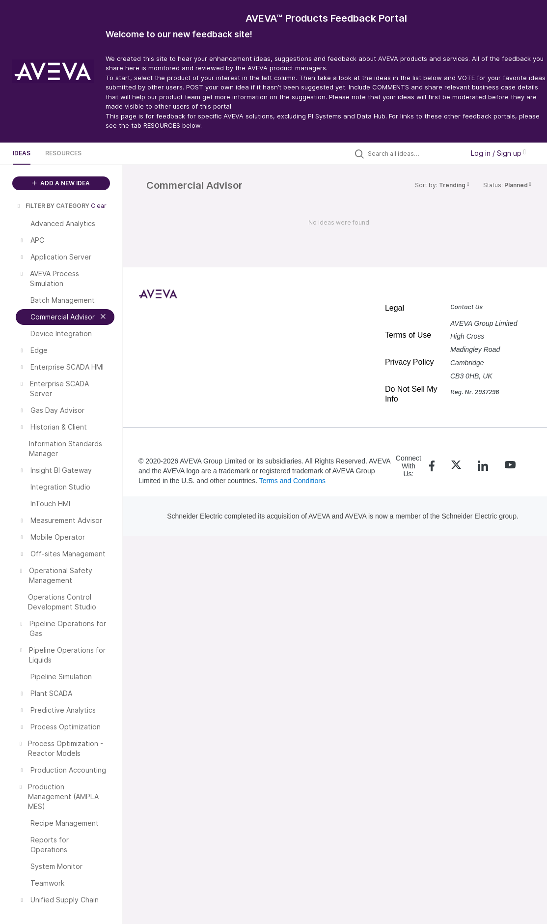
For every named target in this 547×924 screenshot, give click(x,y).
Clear (99, 205)
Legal (394, 308)
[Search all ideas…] (413, 153)
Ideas (21, 153)
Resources (63, 153)
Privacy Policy (409, 362)
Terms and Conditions (292, 481)
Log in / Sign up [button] (498, 153)
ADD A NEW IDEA (61, 183)
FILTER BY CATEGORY (52, 205)
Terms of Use (408, 335)
